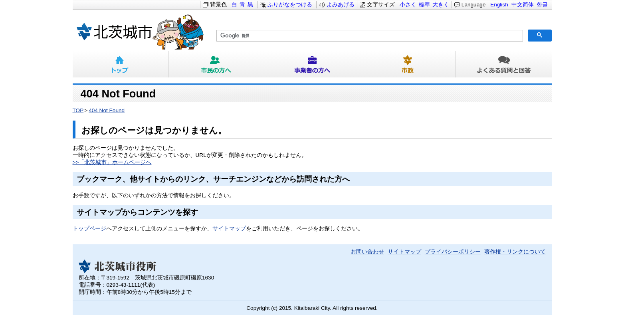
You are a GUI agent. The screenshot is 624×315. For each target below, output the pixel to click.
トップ (120, 64)
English (499, 5)
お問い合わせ (367, 252)
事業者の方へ (312, 64)
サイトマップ (229, 229)
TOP (78, 110)
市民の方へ (216, 64)
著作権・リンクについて (515, 252)
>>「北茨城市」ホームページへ (112, 162)
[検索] (368, 36)
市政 (408, 64)
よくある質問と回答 (504, 64)
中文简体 (522, 5)
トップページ (89, 229)
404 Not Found (107, 110)
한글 (542, 5)
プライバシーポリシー (453, 252)
